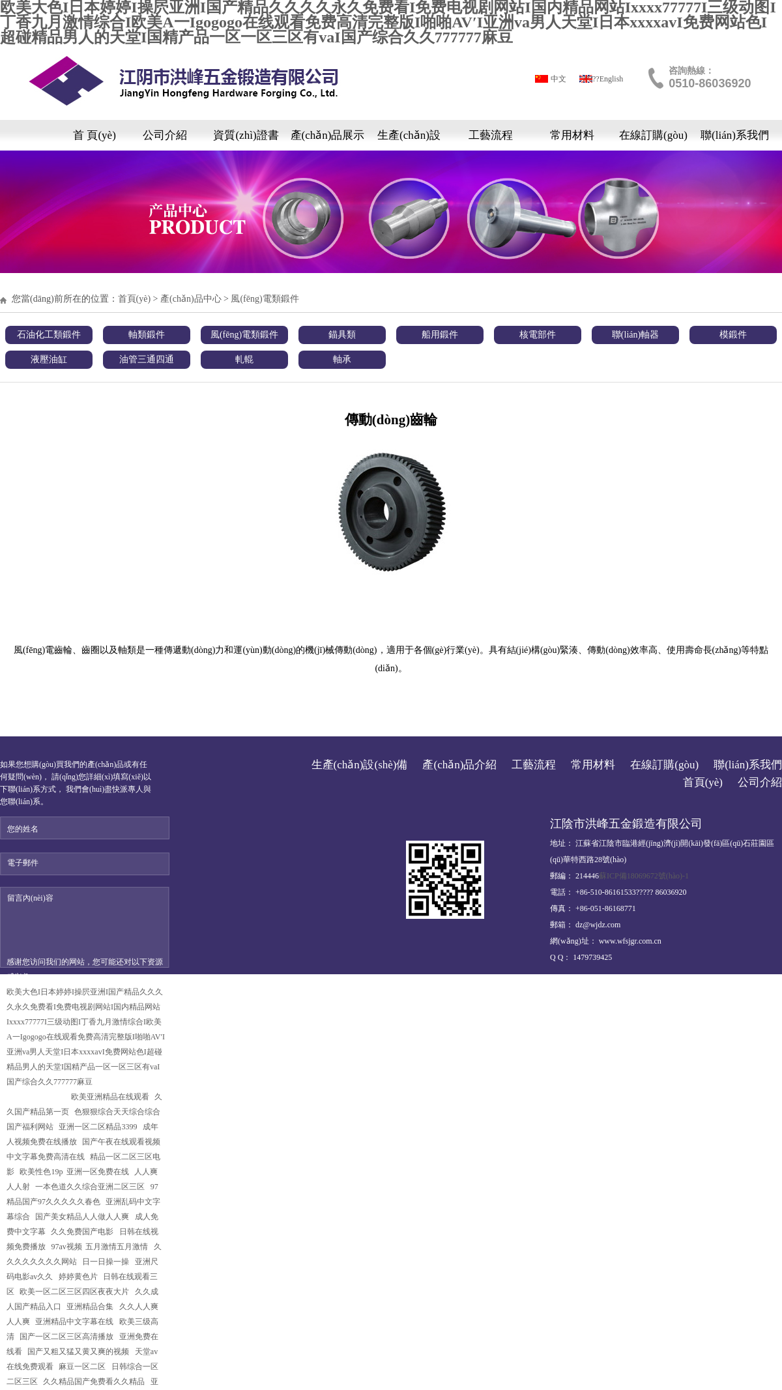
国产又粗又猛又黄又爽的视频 (79, 1351)
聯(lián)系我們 (735, 135)
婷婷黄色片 (79, 1276)
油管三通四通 (146, 359)
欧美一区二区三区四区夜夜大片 (75, 1291)
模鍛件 (733, 335)
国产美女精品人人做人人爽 (83, 1216)
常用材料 (572, 135)
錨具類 (342, 335)
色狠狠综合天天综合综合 (118, 1111)
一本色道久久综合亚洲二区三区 (91, 1186)
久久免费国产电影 (83, 1231)
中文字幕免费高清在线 (47, 1156)
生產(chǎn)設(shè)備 (409, 140)
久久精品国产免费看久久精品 (95, 1381)
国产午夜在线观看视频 (122, 1141)
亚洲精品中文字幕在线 (75, 1321)
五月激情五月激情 (117, 1246)
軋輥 (244, 359)
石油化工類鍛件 (49, 335)
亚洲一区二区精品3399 (99, 1126)
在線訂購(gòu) (653, 135)
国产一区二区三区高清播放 (67, 1336)
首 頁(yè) (94, 135)
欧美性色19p (41, 1171)
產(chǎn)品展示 (328, 135)
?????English (602, 78)
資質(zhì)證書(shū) (245, 140)
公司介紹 (165, 135)
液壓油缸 (49, 359)
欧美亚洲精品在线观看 (111, 1096)
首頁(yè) (134, 299)
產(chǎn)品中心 (191, 299)
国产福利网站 (31, 1126)
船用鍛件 (440, 335)
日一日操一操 (106, 1261)
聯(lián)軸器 (635, 335)
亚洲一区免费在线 (98, 1171)
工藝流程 (491, 135)
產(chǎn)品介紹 (459, 765)
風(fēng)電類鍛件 (264, 299)
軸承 (342, 359)
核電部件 (537, 335)
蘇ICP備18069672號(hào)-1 (644, 875)
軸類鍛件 (146, 335)
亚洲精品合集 (90, 1306)
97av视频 (66, 1246)
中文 (558, 78)
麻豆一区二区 (83, 1366)
